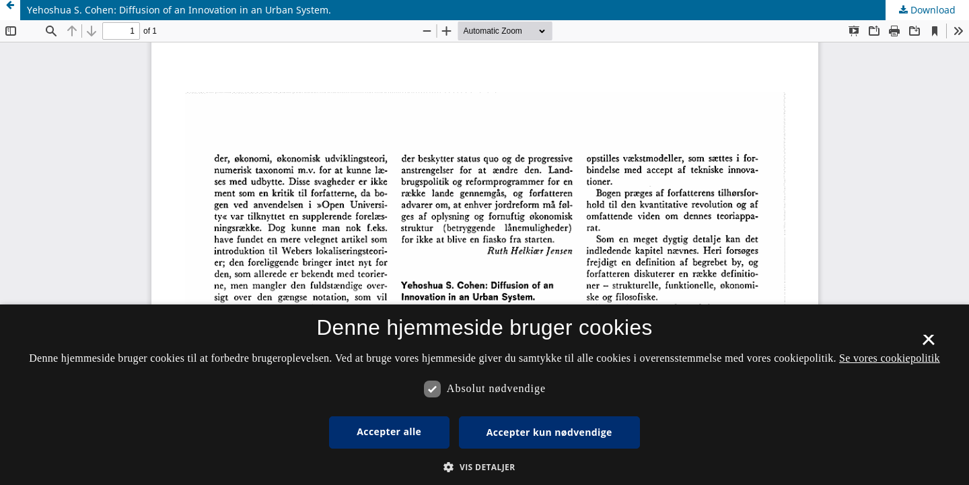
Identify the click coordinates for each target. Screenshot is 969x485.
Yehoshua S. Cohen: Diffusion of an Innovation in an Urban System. (179, 9)
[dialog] (484, 394)
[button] (484, 467)
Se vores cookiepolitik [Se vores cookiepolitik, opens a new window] (889, 358)
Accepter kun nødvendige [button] (549, 432)
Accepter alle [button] (389, 431)
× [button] (928, 344)
